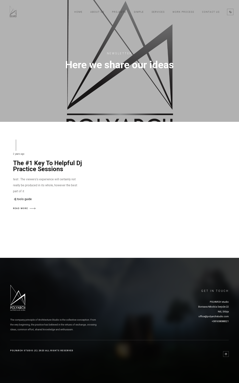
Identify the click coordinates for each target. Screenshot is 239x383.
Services (158, 12)
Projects (119, 12)
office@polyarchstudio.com (213, 316)
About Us (97, 12)
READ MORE (24, 208)
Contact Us (211, 12)
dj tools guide (23, 199)
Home (78, 12)
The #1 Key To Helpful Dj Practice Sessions (47, 166)
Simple (139, 12)
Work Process (183, 12)
